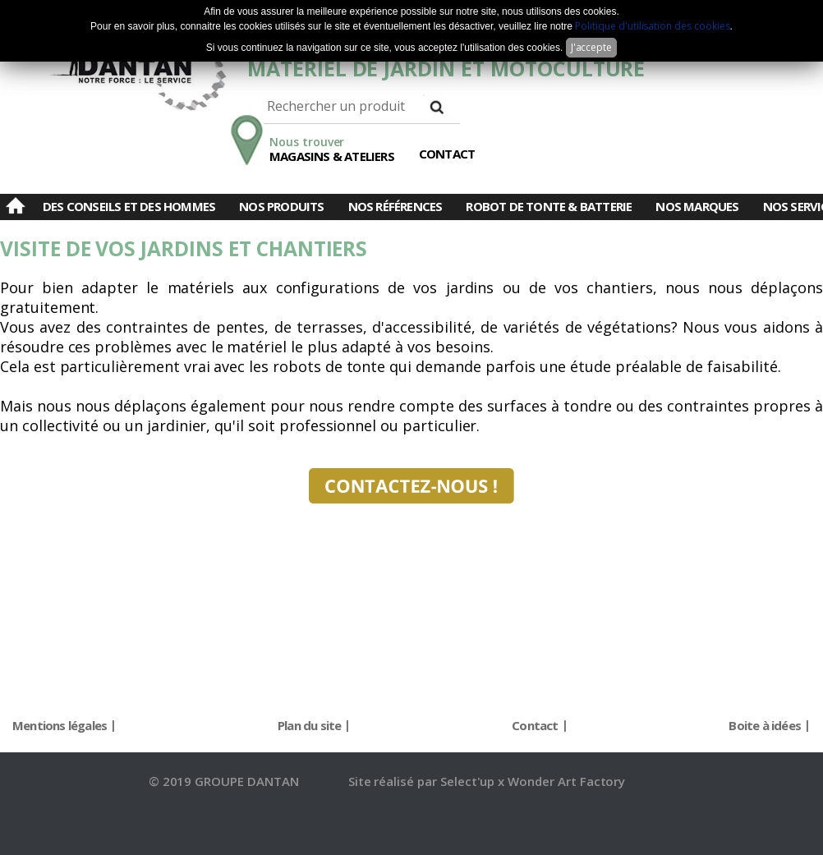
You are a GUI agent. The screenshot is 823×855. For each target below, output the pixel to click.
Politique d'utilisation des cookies (652, 26)
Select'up (469, 781)
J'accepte (592, 47)
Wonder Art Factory (566, 781)
